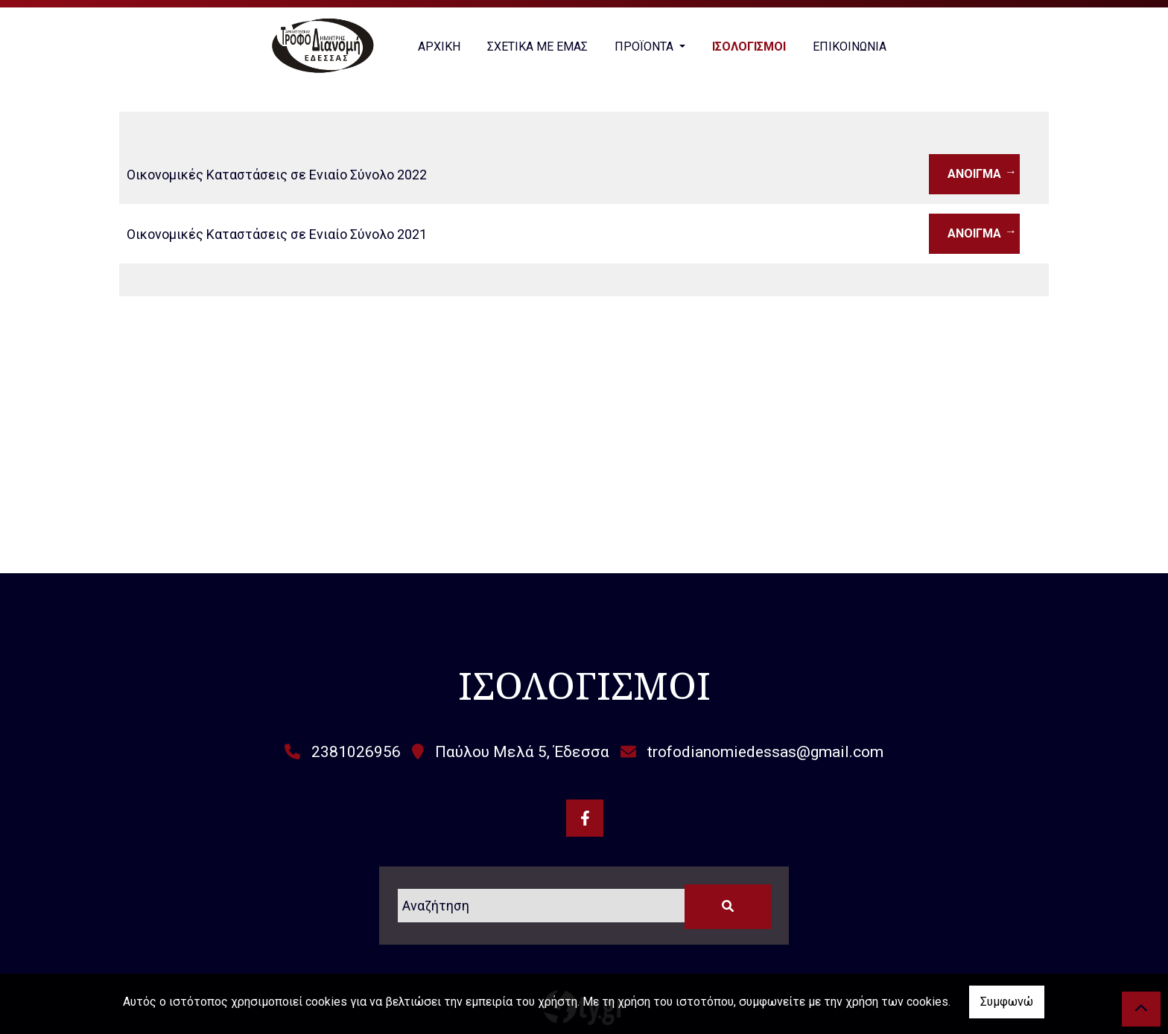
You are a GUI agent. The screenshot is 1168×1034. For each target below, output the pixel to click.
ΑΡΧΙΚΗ (439, 46)
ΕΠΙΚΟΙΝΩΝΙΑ (849, 46)
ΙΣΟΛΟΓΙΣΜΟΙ (749, 46)
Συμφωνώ (1006, 1002)
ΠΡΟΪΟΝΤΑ (645, 46)
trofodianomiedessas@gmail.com (765, 752)
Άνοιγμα (974, 174)
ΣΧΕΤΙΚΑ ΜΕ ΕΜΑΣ (537, 46)
